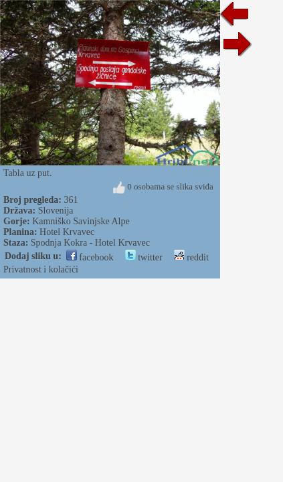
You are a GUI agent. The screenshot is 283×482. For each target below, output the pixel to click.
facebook (90, 257)
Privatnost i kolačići (40, 269)
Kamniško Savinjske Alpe (80, 221)
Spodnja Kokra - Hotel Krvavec (90, 243)
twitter (144, 257)
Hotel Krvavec (66, 232)
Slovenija (56, 211)
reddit (191, 257)
